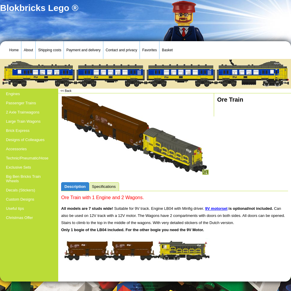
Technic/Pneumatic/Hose (27, 158)
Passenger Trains (21, 103)
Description (75, 186)
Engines (13, 94)
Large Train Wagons (23, 121)
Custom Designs (20, 199)
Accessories (16, 149)
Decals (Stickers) (20, 190)
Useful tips (15, 208)
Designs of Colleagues (25, 139)
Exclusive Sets (18, 167)
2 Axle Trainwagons (22, 112)
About (28, 50)
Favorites (149, 50)
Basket (167, 50)
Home (14, 50)
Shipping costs (49, 50)
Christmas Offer (19, 217)
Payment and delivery (83, 50)
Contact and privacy (121, 50)
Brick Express (17, 130)
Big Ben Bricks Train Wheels (23, 178)
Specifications (104, 186)
